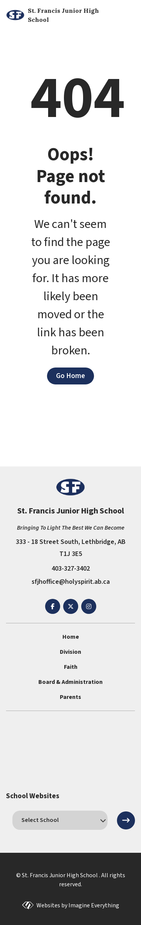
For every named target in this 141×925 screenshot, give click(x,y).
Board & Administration (70, 682)
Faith (70, 667)
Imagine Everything (93, 905)
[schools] (60, 820)
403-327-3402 (71, 568)
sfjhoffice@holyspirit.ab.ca (71, 581)
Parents (70, 697)
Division (70, 652)
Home (70, 637)
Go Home (70, 376)
